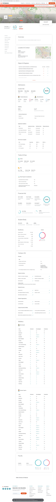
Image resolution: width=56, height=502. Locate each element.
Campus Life (6, 47)
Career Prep (33, 3)
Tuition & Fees (7, 42)
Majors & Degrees (7, 39)
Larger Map (48, 57)
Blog (47, 492)
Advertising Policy (48, 495)
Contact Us (47, 489)
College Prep (23, 3)
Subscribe (23, 493)
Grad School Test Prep (32, 489)
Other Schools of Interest (8, 52)
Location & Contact (7, 37)
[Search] (47, 3)
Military (30, 492)
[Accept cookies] (41, 500)
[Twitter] (3, 489)
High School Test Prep (32, 493)
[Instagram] (10, 489)
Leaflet (45, 7)
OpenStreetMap (50, 7)
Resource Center (40, 492)
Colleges (4, 5)
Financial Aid (7, 44)
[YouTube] (7, 489)
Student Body (7, 46)
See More (34, 80)
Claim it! (21, 20)
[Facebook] (5, 489)
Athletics (6, 49)
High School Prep (38, 3)
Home (1, 5)
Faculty (6, 51)
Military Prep (43, 3)
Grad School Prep (27, 3)
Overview (6, 35)
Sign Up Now (52, 3)
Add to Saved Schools (46, 24)
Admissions (6, 40)
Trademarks (48, 493)
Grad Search (39, 489)
